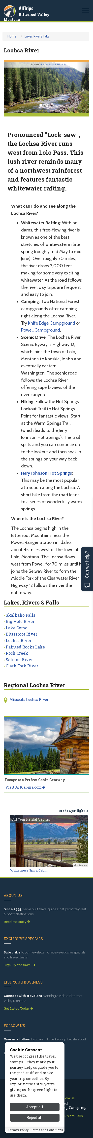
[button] (10, 87)
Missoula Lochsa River (29, 699)
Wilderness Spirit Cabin (28, 870)
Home (11, 36)
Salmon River (19, 659)
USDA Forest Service (53, 64)
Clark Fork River (22, 665)
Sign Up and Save (19, 965)
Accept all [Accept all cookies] (34, 1115)
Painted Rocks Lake (25, 646)
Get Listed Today (18, 1008)
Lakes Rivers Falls (37, 36)
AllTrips (26, 8)
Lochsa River (18, 640)
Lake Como (16, 627)
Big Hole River (20, 621)
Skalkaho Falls (20, 615)
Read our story (17, 921)
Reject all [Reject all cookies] (35, 1125)
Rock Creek (17, 653)
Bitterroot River (21, 634)
